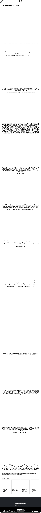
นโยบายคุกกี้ (15, 511)
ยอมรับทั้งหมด (36, 511)
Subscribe (16, 505)
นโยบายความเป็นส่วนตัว (10, 511)
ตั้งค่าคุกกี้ (32, 511)
